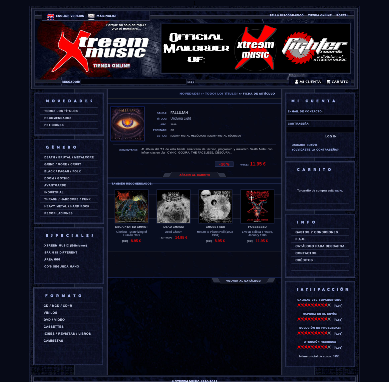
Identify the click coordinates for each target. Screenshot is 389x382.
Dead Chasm (174, 231)
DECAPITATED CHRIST (131, 226)
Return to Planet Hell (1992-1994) (215, 233)
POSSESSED (257, 226)
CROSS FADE (215, 226)
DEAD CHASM (173, 226)
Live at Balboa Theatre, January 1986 (257, 233)
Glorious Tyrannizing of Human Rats (131, 233)
